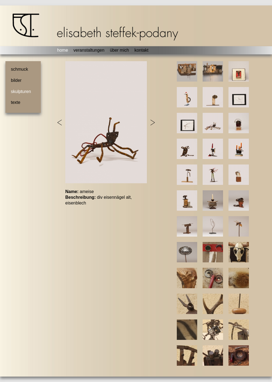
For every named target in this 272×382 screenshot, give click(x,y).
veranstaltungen (88, 50)
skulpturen (21, 91)
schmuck (19, 69)
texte (15, 102)
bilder (16, 80)
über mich (119, 50)
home (62, 50)
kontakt (141, 50)
